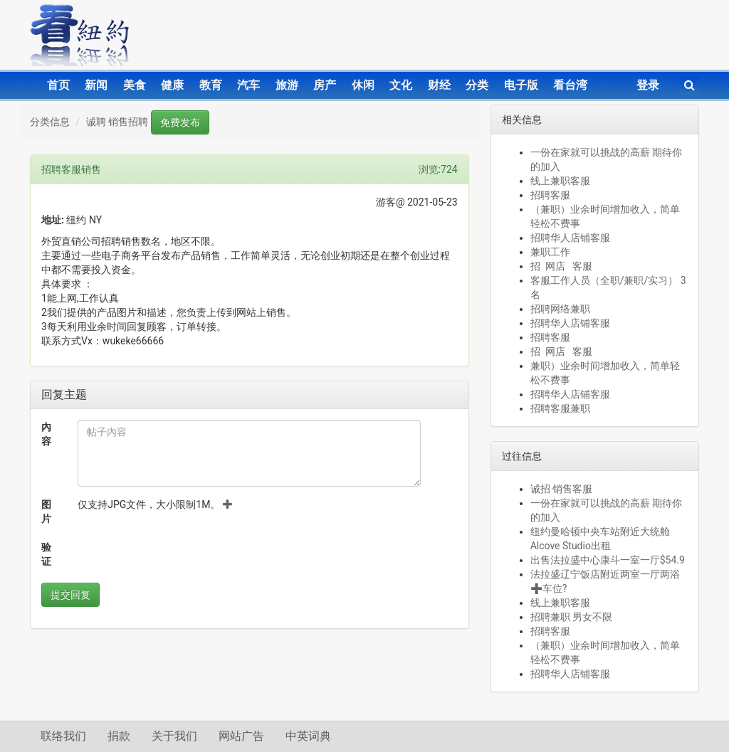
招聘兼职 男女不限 (571, 617)
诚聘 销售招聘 (117, 121)
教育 (210, 85)
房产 (324, 85)
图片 (46, 511)
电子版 (521, 85)
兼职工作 (550, 252)
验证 (46, 554)
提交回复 (70, 594)
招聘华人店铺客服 (570, 237)
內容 (46, 434)
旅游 (287, 85)
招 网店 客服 (561, 266)
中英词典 (308, 736)
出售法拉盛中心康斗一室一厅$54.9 (607, 560)
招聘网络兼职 (560, 308)
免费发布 (180, 122)
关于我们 (174, 736)
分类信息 (50, 121)
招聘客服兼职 (560, 408)
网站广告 (241, 736)
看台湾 (570, 85)
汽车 (248, 85)
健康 (172, 85)
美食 (134, 85)
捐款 (118, 736)
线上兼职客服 (560, 180)
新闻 (96, 85)
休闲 (363, 85)
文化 (400, 85)
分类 (477, 85)
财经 (439, 85)
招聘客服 (550, 195)
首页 (58, 85)
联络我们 (63, 736)
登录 (647, 85)
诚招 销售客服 (561, 488)
